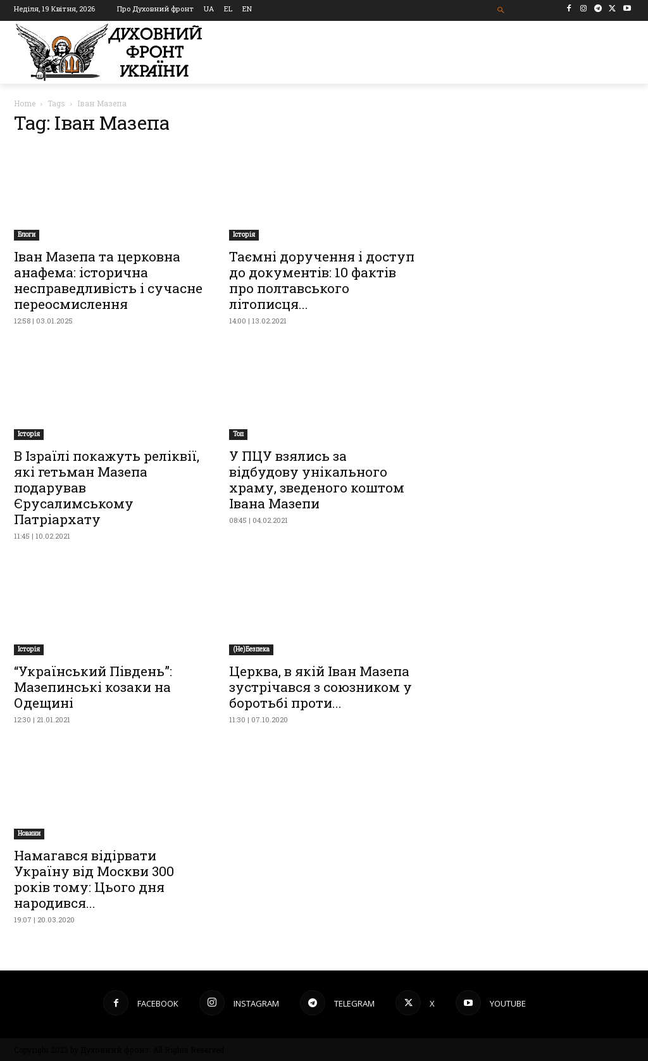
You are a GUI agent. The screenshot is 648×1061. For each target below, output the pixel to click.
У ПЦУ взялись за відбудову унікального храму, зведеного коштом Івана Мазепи (316, 479)
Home (24, 103)
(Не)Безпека (251, 649)
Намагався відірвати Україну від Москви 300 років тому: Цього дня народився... (94, 879)
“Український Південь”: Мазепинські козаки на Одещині (93, 687)
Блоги (26, 234)
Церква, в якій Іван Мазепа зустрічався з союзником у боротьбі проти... (320, 687)
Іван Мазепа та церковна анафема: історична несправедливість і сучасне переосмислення (108, 280)
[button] (501, 10)
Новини (29, 833)
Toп (238, 434)
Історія (244, 234)
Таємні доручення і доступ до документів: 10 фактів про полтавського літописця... (321, 280)
